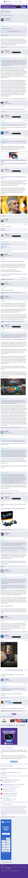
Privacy (19, 867)
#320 (26, 706)
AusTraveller (7, 812)
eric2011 (2, 810)
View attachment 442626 (6, 28)
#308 (26, 239)
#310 (26, 288)
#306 (26, 174)
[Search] (26, 1)
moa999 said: (4, 242)
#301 (26, 23)
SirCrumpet (24, 813)
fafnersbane (25, 811)
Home (2, 868)
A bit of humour (6, 798)
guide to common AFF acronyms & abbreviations (11, 773)
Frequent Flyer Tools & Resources (9, 791)
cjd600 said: (4, 26)
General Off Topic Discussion (8, 800)
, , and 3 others (13, 711)
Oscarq (2, 809)
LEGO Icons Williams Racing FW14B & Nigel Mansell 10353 (13, 508)
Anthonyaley (13, 810)
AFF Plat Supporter (17, 52)
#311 (26, 301)
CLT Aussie (25, 807)
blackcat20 (18, 806)
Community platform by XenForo (10, 870)
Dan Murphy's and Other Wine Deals (10, 793)
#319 (26, 684)
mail (10, 812)
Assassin (22, 806)
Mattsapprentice (19, 807)
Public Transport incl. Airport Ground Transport (11, 787)
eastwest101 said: (5, 58)
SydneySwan (8, 806)
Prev (9, 714)
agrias (4, 807)
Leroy (25, 806)
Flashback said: (4, 577)
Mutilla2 (12, 811)
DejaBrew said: (4, 139)
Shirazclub (3, 812)
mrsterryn (11, 813)
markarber (5, 811)
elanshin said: (4, 332)
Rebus (2, 807)
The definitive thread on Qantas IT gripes (11, 780)
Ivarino (15, 809)
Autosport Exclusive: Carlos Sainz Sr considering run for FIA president (13, 177)
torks (9, 810)
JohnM (14, 813)
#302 (26, 55)
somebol (14, 807)
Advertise (6, 868)
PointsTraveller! (22, 812)
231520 (9, 811)
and (8, 279)
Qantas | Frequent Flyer (7, 782)
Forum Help (24, 867)
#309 (26, 259)
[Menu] (1, 1)
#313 (26, 436)
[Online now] (3, 222)
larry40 (7, 807)
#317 (26, 621)
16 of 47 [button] (14, 714)
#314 (26, 502)
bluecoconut (3, 806)
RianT (21, 813)
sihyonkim (14, 812)
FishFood (18, 813)
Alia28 (2, 811)
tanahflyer (3, 813)
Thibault (18, 811)
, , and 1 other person (12, 292)
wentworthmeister (20, 809)
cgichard (24, 810)
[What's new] (23, 1)
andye (17, 810)
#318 (26, 640)
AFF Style (3, 865)
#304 (26, 120)
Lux (13, 809)
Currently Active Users (6, 804)
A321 (8, 813)
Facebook (3, 229)
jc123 (6, 813)
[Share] (24, 24)
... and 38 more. (3, 815)
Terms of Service (13, 867)
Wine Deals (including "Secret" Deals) (9, 796)
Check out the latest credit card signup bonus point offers (13, 161)
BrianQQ (10, 807)
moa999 (12, 806)
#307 (26, 224)
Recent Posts (4, 778)
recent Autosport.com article (19, 339)
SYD (21, 811)
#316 (26, 575)
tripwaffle (20, 810)
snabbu (3, 13)
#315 (26, 538)
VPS (15, 806)
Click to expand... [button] (14, 551)
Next (19, 714)
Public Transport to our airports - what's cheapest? (13, 784)
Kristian (15, 811)
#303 (26, 107)
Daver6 (17, 812)
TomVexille (6, 810)
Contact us (7, 867)
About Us (2, 867)
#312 (26, 330)
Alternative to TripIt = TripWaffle (9, 789)
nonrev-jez (6, 809)
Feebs (9, 809)
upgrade (8, 757)
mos (11, 809)
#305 (26, 137)
